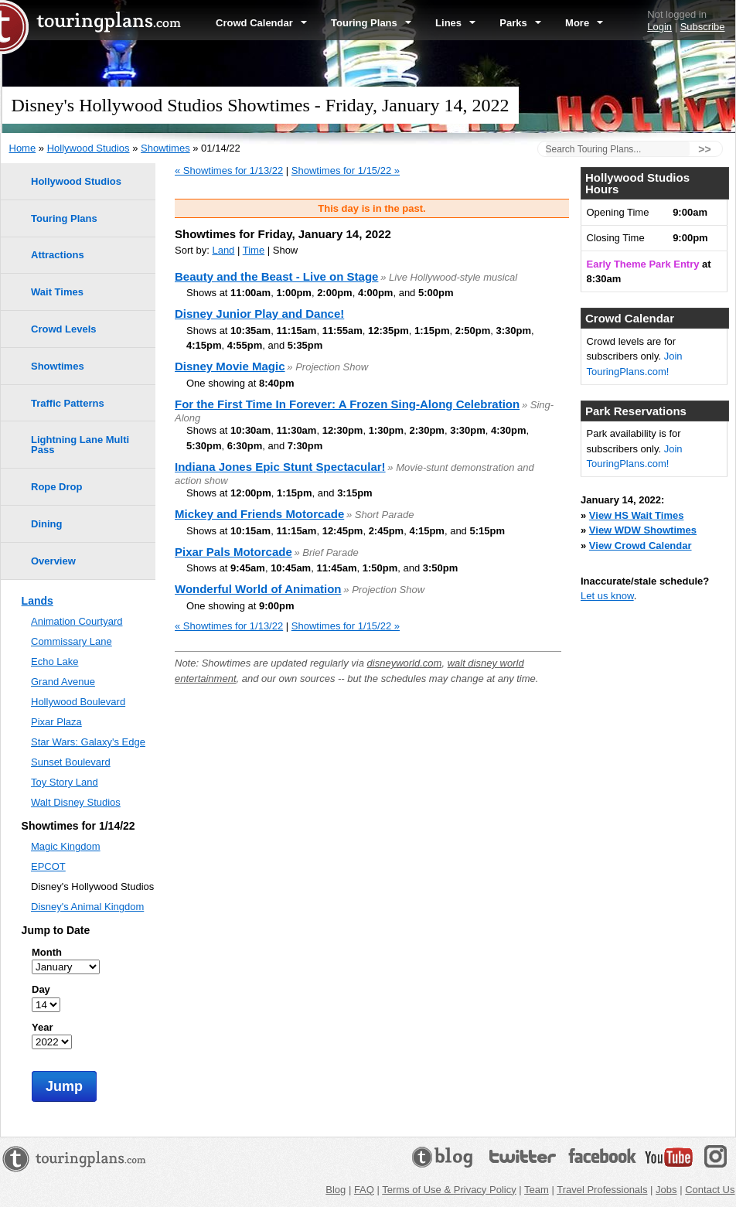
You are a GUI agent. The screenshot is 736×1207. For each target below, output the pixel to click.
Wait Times (57, 292)
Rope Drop (56, 487)
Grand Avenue (63, 681)
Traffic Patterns (67, 403)
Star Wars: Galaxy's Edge (88, 742)
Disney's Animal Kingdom (87, 906)
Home (22, 148)
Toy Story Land (64, 782)
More (584, 23)
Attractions (57, 255)
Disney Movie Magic (230, 366)
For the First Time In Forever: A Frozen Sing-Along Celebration (347, 404)
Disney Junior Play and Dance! (259, 313)
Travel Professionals (602, 1189)
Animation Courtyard (77, 621)
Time (253, 250)
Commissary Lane (71, 641)
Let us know (607, 596)
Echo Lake (54, 661)
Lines (455, 23)
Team (536, 1189)
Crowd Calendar (261, 23)
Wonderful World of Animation (258, 588)
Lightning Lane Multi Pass (80, 444)
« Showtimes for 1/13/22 (229, 170)
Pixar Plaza (56, 722)
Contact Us (709, 1189)
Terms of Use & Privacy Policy (449, 1189)
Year (42, 1027)
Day (41, 989)
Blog (335, 1189)
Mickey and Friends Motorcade (259, 513)
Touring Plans (371, 23)
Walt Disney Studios (76, 802)
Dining (46, 524)
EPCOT (48, 866)
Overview (53, 561)
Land (223, 250)
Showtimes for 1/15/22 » (345, 170)
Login (659, 26)
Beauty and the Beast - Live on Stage (276, 276)
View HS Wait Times (636, 515)
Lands (37, 601)
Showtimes (165, 148)
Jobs (666, 1189)
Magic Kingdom (66, 846)
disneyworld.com (404, 663)
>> (704, 149)
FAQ (364, 1189)
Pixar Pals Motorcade (233, 551)
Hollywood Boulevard (78, 701)
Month (47, 952)
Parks (520, 23)
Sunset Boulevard (71, 762)
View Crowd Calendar (640, 545)
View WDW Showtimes (643, 530)
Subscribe (702, 26)
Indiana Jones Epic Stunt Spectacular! (280, 466)
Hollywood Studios (88, 148)
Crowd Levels (64, 329)
